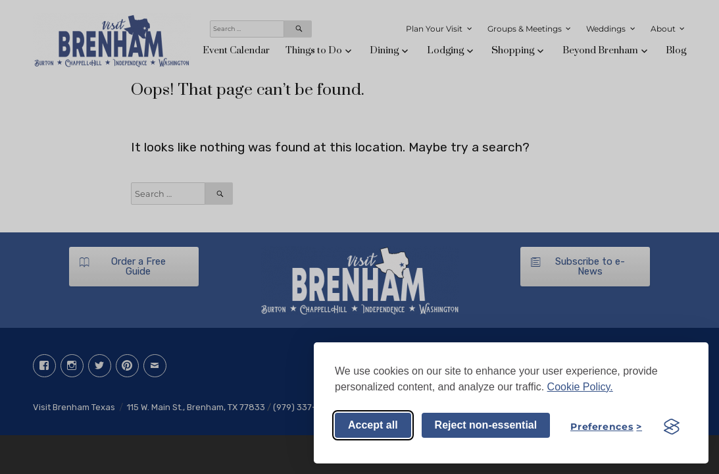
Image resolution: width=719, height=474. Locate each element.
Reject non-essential (486, 425)
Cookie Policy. (580, 386)
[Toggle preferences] (606, 426)
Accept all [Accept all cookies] (373, 425)
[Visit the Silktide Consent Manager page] (671, 426)
